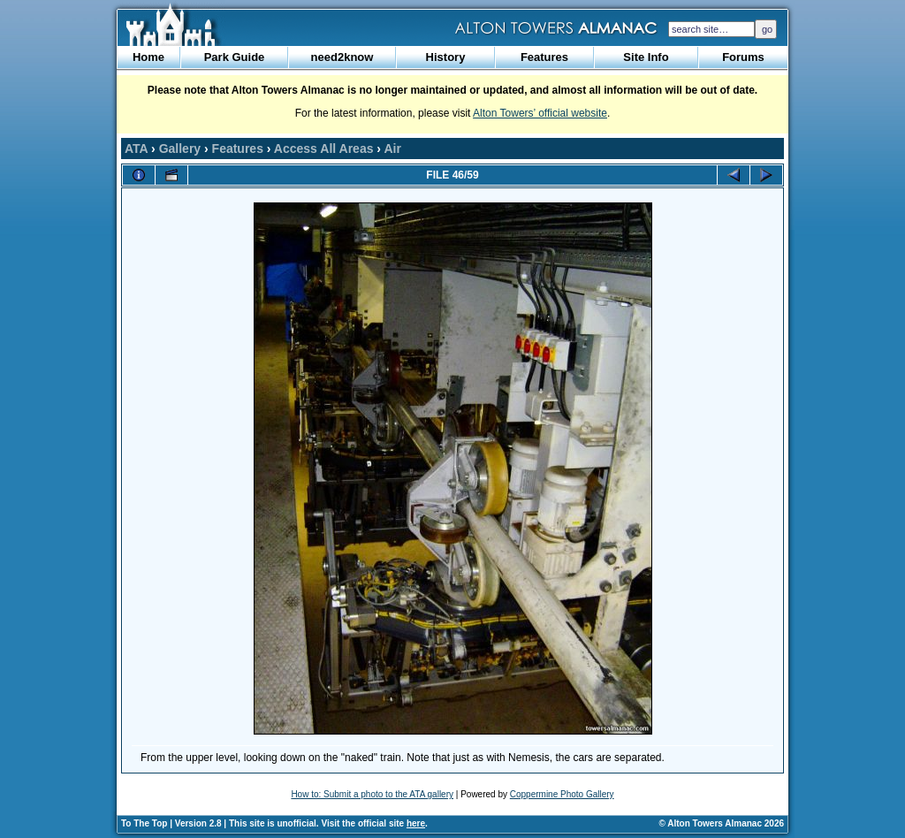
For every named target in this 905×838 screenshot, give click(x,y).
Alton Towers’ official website (540, 113)
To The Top (144, 823)
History (446, 57)
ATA (136, 148)
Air (392, 148)
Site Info (645, 57)
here (416, 823)
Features (544, 57)
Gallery (180, 148)
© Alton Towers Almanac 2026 (721, 823)
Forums (743, 57)
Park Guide (234, 57)
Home (148, 57)
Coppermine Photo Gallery (562, 794)
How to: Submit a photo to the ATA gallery (372, 794)
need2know (342, 57)
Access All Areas (324, 148)
